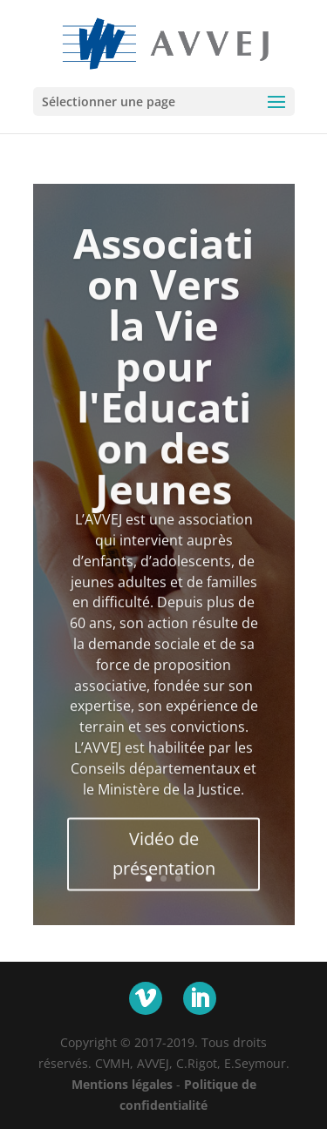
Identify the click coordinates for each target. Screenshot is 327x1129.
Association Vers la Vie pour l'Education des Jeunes (163, 380)
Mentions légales (122, 1084)
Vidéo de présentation (163, 868)
